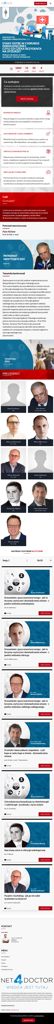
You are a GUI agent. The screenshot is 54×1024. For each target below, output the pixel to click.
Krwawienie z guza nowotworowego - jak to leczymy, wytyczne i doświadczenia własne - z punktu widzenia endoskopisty (26, 600)
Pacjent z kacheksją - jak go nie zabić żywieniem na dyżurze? (22, 897)
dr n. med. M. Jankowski (12, 903)
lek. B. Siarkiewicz (10, 607)
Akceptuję (28, 1020)
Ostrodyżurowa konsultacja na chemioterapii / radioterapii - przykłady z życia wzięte (26, 803)
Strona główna (5, 956)
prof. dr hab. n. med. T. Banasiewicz (16, 760)
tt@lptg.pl (14, 940)
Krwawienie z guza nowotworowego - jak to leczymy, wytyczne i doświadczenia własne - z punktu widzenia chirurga (26, 652)
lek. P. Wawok (8, 854)
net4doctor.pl (15, 1010)
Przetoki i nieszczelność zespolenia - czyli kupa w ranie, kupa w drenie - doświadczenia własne (26, 753)
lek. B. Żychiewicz (10, 808)
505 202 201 (15, 942)
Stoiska (3, 963)
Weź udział (27, 98)
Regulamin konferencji (7, 1005)
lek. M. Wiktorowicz (10, 659)
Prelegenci (4, 966)
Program (3, 960)
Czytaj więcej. (39, 1016)
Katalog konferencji (7, 969)
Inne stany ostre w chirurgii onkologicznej (24, 850)
